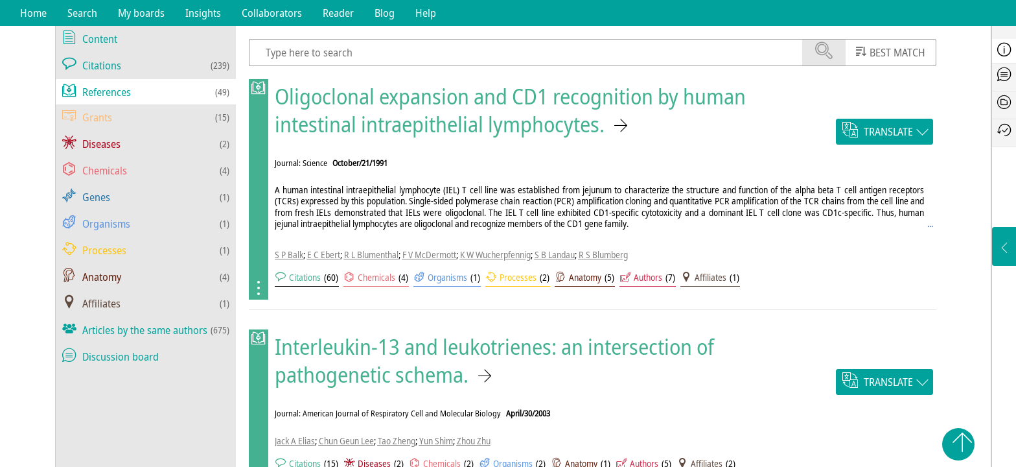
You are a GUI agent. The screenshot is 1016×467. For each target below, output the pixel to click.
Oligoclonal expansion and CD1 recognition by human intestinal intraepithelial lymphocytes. (510, 110)
